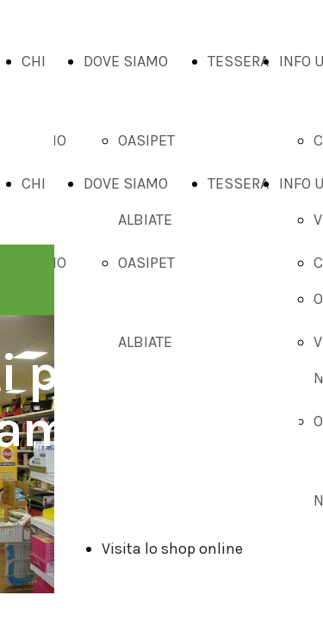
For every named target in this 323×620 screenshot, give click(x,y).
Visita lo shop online (172, 548)
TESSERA (238, 61)
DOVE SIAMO (126, 61)
